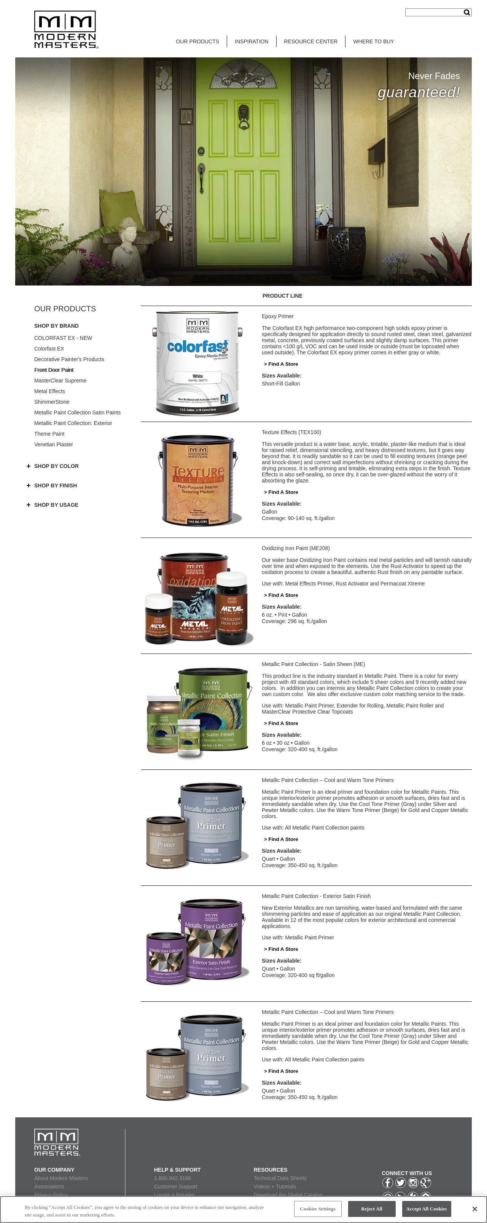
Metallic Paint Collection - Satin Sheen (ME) (313, 664)
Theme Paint (49, 434)
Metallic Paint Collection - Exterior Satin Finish (316, 896)
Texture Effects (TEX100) (291, 432)
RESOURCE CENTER (311, 41)
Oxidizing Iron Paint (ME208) (296, 548)
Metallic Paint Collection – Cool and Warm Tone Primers (328, 780)
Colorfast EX (49, 349)
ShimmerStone (52, 402)
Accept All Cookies (426, 1209)
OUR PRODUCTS (198, 41)
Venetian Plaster (53, 444)
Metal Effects (49, 391)
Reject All (371, 1209)
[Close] (474, 1209)
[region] (243, 1209)
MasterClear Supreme (60, 381)
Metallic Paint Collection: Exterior (73, 423)
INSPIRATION (251, 41)
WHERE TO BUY (373, 41)
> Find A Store (281, 364)
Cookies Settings (317, 1209)
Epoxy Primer (278, 316)
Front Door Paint (53, 370)
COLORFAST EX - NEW (63, 338)
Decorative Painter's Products (69, 359)
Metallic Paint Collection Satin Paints (77, 412)
